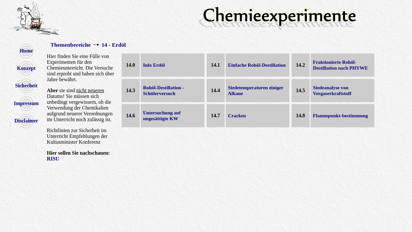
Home (26, 50)
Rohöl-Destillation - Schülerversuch (163, 90)
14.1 (215, 65)
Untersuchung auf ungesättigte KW (162, 115)
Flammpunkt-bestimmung (340, 115)
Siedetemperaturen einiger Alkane (255, 90)
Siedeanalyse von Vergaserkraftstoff (332, 90)
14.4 (215, 90)
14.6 (130, 115)
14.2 (300, 65)
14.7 (215, 115)
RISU (53, 158)
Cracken (237, 115)
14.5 (300, 90)
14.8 (300, 115)
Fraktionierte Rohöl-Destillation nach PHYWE (340, 65)
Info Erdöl (154, 65)
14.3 (130, 90)
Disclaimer (26, 120)
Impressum (26, 103)
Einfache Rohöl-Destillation (257, 65)
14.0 (130, 65)
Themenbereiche (71, 45)
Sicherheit (26, 85)
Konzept (26, 68)
